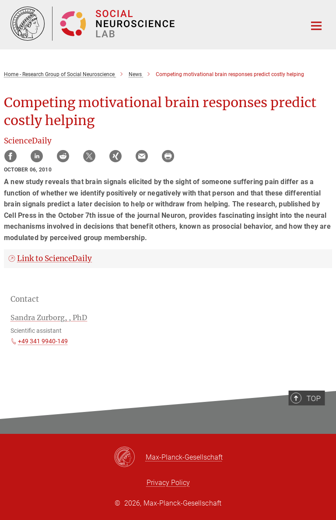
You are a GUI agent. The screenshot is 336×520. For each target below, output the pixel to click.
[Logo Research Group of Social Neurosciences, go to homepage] (152, 24)
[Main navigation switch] (316, 26)
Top (315, 413)
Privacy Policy (168, 482)
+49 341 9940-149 (43, 341)
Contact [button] (24, 299)
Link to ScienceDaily (54, 258)
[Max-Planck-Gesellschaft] (130, 457)
